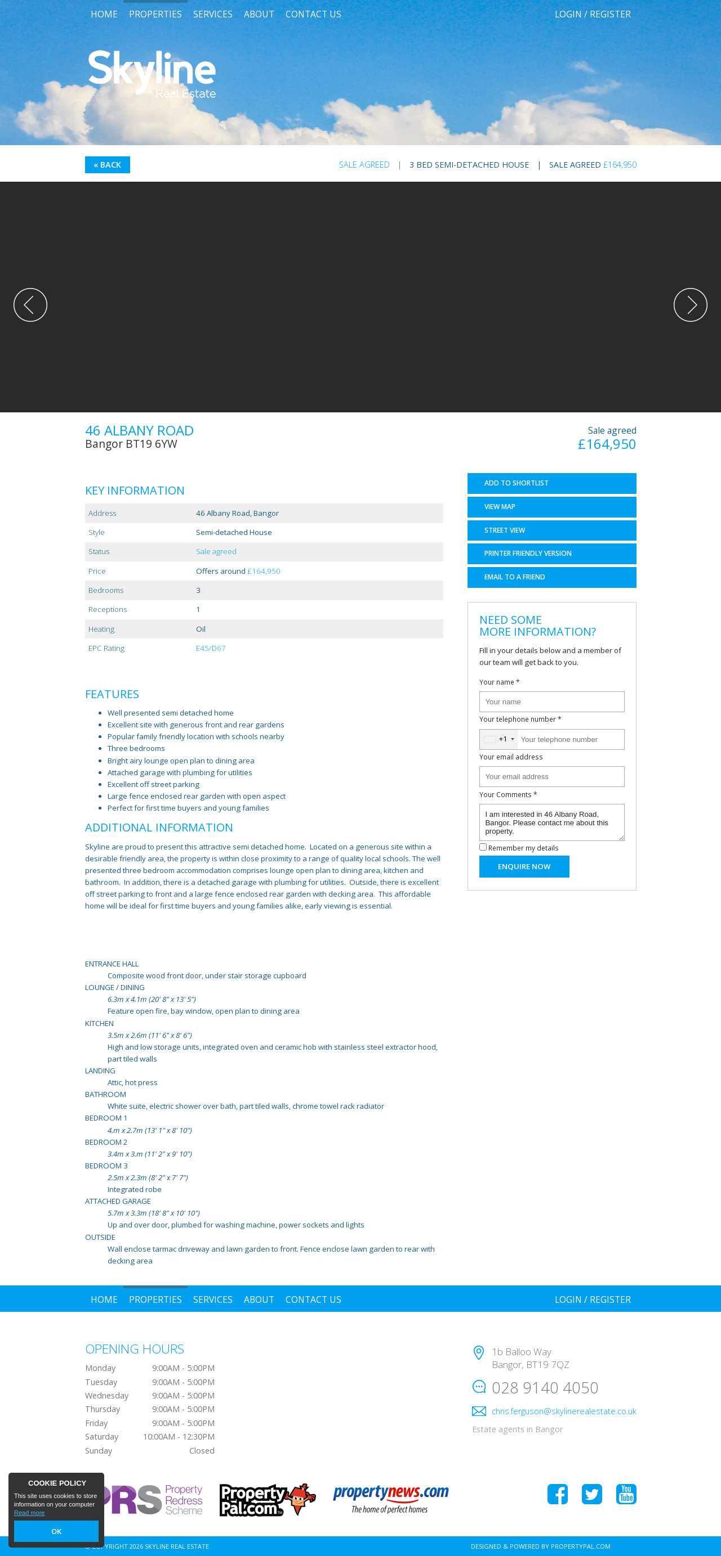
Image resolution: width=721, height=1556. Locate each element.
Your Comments (508, 794)
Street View (504, 530)
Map (499, 506)
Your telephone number (520, 718)
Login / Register (593, 14)
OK (56, 1532)
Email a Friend (514, 577)
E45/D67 (211, 648)
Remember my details (523, 847)
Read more (29, 1514)
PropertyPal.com (581, 1546)
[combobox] (499, 739)
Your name (499, 681)
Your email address (511, 756)
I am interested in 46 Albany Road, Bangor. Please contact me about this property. (552, 822)
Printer (528, 553)
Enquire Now (524, 866)
